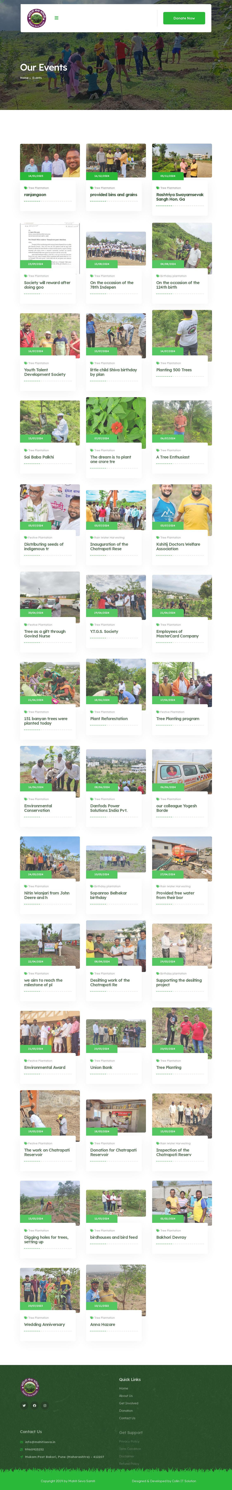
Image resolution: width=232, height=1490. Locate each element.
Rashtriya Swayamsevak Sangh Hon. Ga (180, 197)
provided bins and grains (113, 194)
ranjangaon (35, 194)
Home (24, 78)
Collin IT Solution (184, 1481)
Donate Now (184, 18)
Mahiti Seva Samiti (81, 1481)
